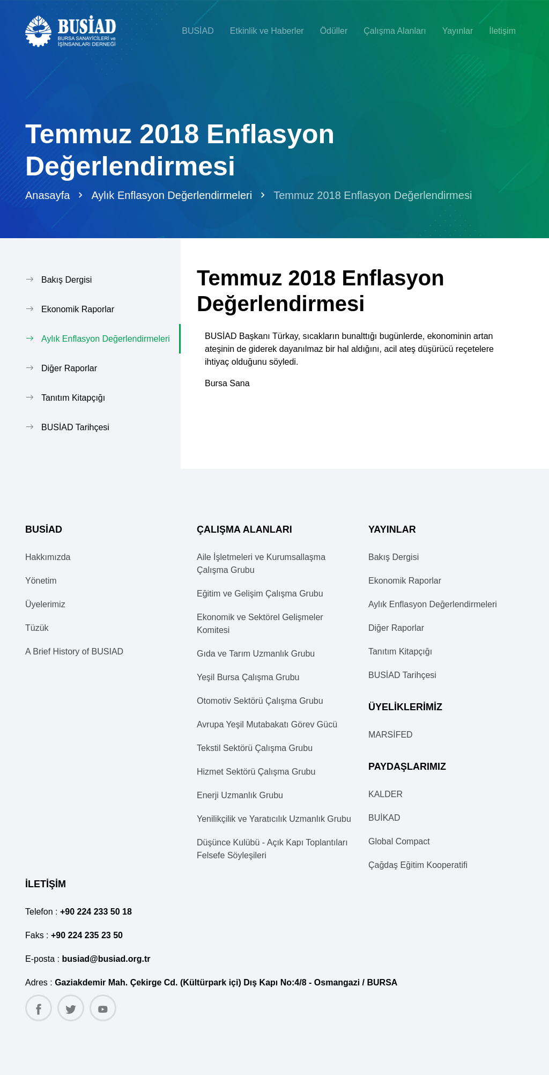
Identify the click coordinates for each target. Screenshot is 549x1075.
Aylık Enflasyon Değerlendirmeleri (171, 195)
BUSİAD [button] (198, 30)
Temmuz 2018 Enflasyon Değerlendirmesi (372, 195)
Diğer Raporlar (69, 368)
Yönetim (41, 580)
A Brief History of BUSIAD (74, 651)
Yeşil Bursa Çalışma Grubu (248, 677)
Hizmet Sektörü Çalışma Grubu (256, 771)
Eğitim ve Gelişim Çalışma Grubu (260, 593)
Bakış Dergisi (66, 279)
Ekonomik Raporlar (77, 309)
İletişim (502, 30)
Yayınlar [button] (457, 30)
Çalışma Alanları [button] (394, 30)
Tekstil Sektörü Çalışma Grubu (255, 748)
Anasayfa (47, 195)
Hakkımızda (47, 557)
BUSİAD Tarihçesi (75, 427)
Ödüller (334, 30)
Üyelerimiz (45, 604)
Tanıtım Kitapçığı (73, 397)
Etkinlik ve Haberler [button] (267, 30)
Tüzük (37, 627)
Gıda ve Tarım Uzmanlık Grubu (256, 653)
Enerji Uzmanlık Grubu (240, 795)
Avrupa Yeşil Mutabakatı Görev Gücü (267, 724)
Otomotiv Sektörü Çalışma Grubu (260, 700)
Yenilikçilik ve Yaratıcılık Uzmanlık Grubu (274, 818)
